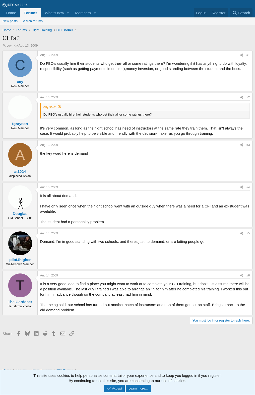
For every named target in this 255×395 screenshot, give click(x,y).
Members (83, 13)
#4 (248, 187)
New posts (10, 21)
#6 (248, 275)
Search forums (32, 21)
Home (11, 13)
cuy (9, 45)
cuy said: (49, 107)
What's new (54, 13)
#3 (248, 145)
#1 (248, 55)
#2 (248, 97)
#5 (248, 233)
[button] (67, 12)
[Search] (241, 12)
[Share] (241, 55)
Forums (30, 13)
